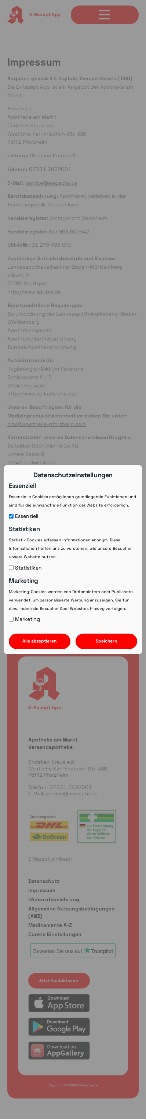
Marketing (24, 619)
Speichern (106, 641)
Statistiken (25, 567)
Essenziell (23, 515)
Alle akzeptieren (39, 641)
